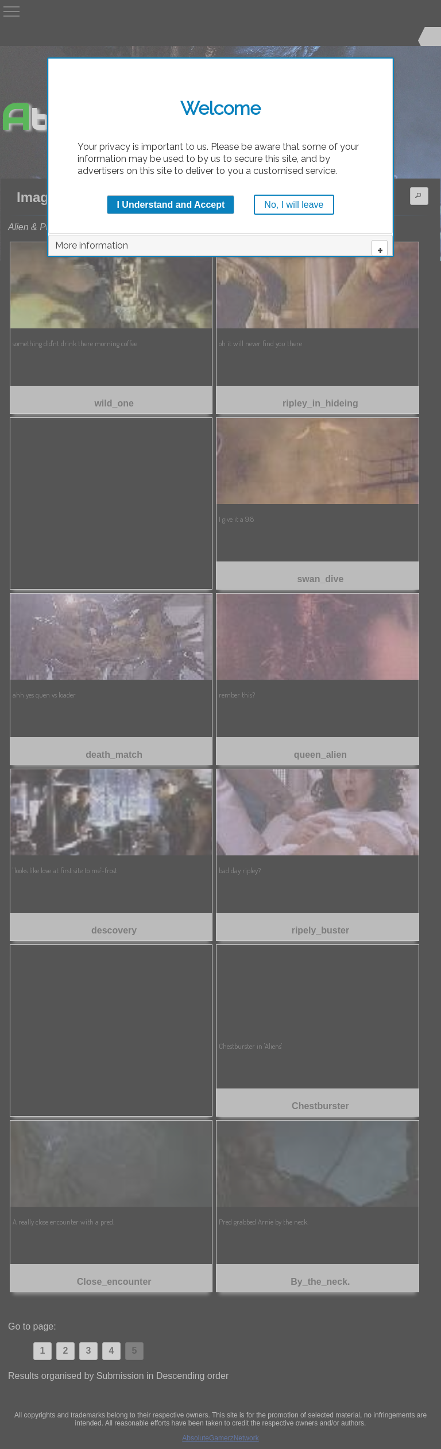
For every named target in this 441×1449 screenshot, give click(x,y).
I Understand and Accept (171, 205)
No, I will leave (293, 205)
